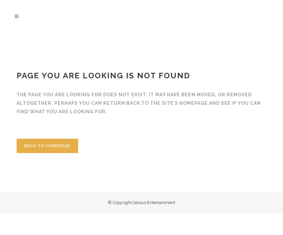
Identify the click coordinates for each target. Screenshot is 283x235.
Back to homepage (47, 146)
